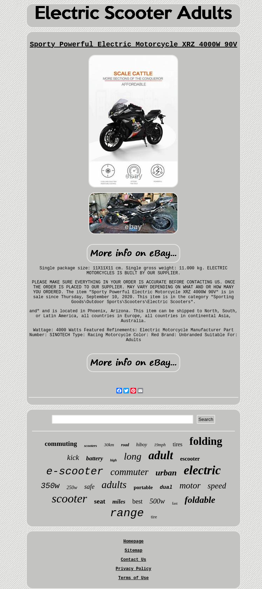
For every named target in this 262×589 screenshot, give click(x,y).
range (127, 513)
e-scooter (74, 472)
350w (50, 486)
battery (94, 458)
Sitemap (133, 550)
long (132, 456)
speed (217, 485)
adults (114, 484)
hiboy (141, 444)
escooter (190, 459)
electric (202, 470)
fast (175, 503)
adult (160, 455)
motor (190, 485)
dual (166, 488)
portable (143, 487)
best (137, 501)
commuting (61, 443)
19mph (160, 444)
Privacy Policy (133, 568)
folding (205, 441)
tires (178, 444)
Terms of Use (133, 578)
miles (119, 501)
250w (72, 487)
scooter (69, 498)
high (113, 460)
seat (99, 501)
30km (109, 444)
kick (73, 457)
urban (166, 472)
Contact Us (133, 559)
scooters (90, 445)
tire (154, 516)
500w (157, 501)
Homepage (133, 541)
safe (89, 486)
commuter (129, 472)
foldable (200, 500)
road (125, 444)
